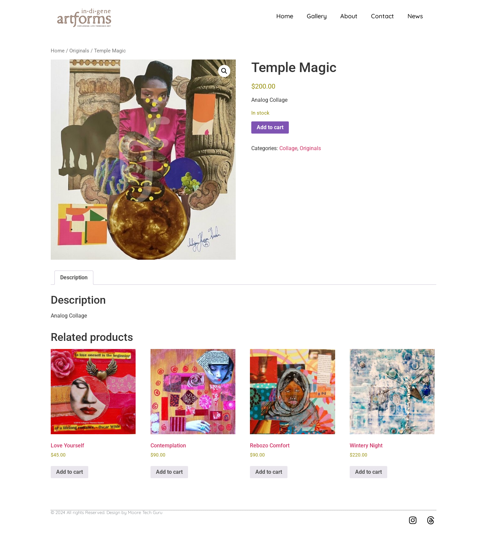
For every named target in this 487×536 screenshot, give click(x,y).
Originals (79, 51)
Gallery (317, 16)
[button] (224, 71)
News (415, 16)
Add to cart (270, 127)
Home (284, 16)
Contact (382, 16)
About (348, 16)
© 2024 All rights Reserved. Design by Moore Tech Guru (106, 512)
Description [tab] (74, 277)
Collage (288, 148)
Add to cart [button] (69, 472)
